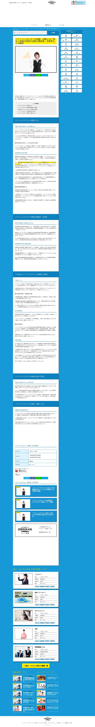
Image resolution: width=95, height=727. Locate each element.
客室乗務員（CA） (40, 647)
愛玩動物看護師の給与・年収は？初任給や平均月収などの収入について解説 (28, 686)
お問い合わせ (59, 722)
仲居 (36, 629)
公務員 (66, 86)
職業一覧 (36, 722)
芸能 (77, 57)
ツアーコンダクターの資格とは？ (25, 105)
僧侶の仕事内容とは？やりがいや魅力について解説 (52, 678)
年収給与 (47, 586)
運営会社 (45, 722)
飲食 (66, 44)
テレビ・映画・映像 (76, 53)
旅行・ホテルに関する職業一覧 (37, 666)
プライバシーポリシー (51, 722)
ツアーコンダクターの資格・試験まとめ (26, 113)
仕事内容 (52, 586)
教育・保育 (77, 44)
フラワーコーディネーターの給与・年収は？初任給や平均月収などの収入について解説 (52, 701)
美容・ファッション (66, 40)
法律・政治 (77, 70)
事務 (77, 78)
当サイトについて (31, 722)
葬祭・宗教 (66, 91)
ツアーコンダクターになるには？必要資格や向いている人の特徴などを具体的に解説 (43, 489)
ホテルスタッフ (40, 611)
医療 (66, 36)
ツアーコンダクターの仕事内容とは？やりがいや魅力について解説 (42, 501)
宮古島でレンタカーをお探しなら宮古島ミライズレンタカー (31, 361)
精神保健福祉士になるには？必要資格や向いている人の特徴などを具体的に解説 (52, 693)
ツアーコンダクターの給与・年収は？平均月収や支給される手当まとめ (43, 514)
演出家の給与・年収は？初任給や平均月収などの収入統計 (52, 707)
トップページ (34, 25)
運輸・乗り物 (77, 48)
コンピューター (77, 65)
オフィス (76, 82)
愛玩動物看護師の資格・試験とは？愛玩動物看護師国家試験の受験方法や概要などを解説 (28, 679)
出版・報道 (66, 53)
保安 (66, 70)
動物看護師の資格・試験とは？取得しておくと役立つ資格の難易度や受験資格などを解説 (28, 709)
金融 (77, 74)
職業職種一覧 (48, 25)
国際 (66, 74)
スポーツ (66, 61)
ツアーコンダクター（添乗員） (23, 28)
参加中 (70, 722)
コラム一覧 (61, 25)
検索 (53, 32)
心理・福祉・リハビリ (77, 36)
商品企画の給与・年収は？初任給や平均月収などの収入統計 (52, 686)
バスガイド (38, 574)
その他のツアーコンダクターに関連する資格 (27, 109)
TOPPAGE (14, 28)
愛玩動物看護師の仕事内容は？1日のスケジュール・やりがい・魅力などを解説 (28, 693)
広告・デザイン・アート (66, 65)
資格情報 (42, 586)
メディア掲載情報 (65, 722)
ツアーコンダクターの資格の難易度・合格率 (27, 107)
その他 (77, 91)
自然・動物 (66, 48)
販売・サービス (66, 82)
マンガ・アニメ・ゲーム (77, 61)
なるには (37, 586)
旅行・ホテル (32, 464)
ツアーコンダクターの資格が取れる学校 (26, 111)
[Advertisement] (47, 14)
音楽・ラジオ (66, 57)
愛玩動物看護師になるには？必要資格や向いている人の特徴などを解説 (28, 701)
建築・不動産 (66, 78)
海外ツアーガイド (40, 592)
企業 (77, 86)
